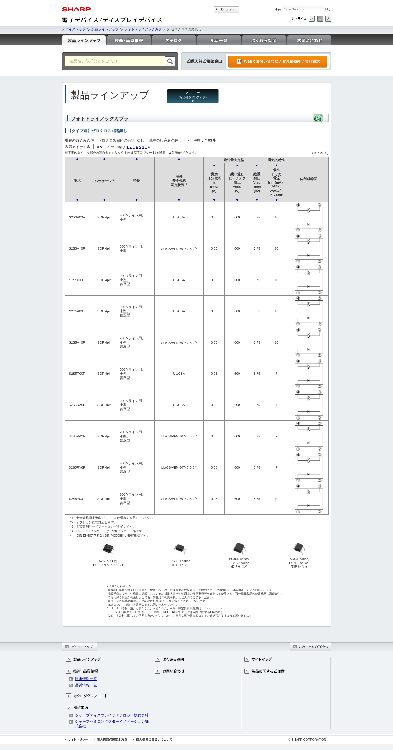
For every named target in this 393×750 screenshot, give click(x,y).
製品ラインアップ (105, 29)
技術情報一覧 (86, 679)
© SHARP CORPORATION (307, 739)
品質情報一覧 (86, 685)
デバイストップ (74, 29)
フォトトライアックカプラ (144, 29)
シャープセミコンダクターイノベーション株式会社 (112, 723)
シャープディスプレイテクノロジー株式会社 (112, 715)
